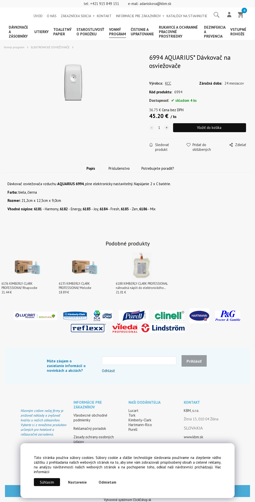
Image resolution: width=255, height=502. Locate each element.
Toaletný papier (62, 31)
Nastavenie (77, 482)
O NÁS (52, 16)
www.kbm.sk (193, 437)
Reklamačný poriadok (89, 428)
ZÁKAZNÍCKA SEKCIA (76, 16)
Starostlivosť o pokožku (90, 31)
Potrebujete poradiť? (157, 168)
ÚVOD (38, 16)
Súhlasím (47, 482)
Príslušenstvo (119, 168)
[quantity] (159, 127)
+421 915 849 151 (104, 3)
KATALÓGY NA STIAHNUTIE (187, 16)
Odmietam (107, 482)
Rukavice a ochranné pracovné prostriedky (178, 32)
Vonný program (117, 31)
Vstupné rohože (238, 31)
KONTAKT (104, 16)
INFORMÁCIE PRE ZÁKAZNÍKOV (138, 16)
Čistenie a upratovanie (142, 31)
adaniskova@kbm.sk (155, 3)
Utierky (41, 31)
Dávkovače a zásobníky (18, 32)
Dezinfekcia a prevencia (214, 32)
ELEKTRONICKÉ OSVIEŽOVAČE (50, 47)
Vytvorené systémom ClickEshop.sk (127, 500)
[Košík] (241, 15)
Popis (90, 168)
